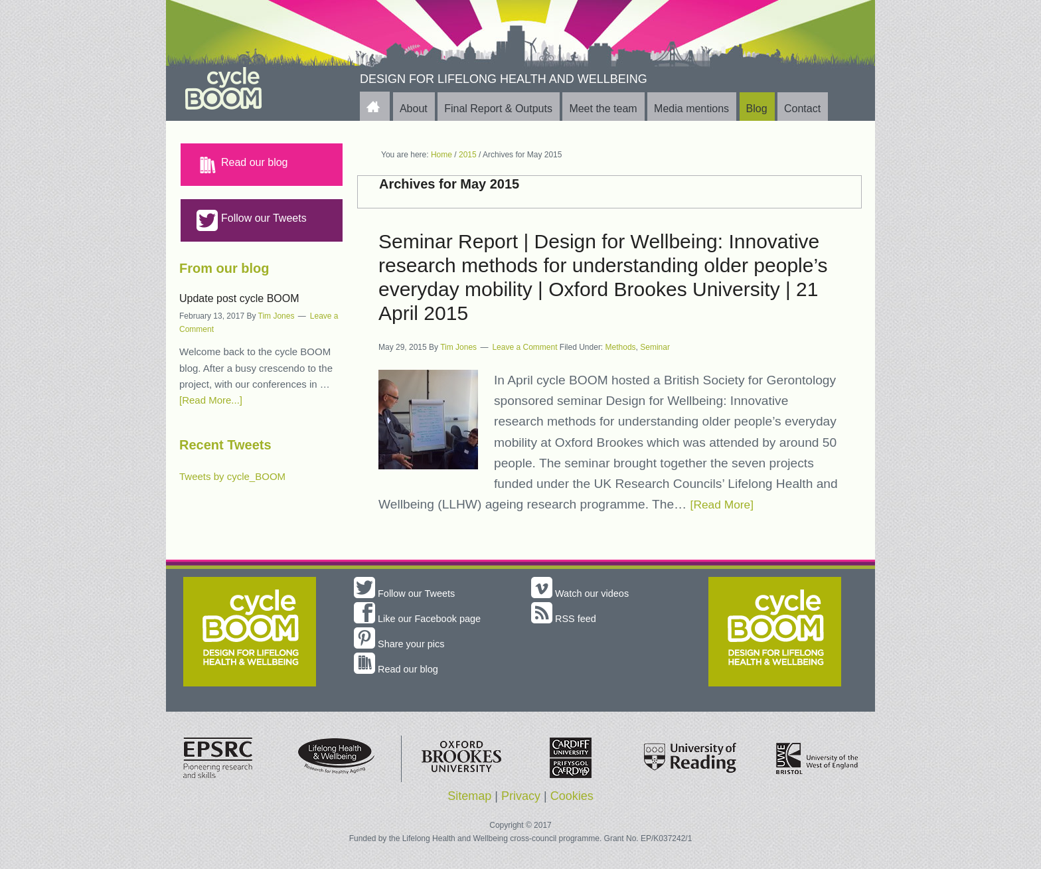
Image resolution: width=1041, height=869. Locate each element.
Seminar (655, 347)
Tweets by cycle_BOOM (232, 476)
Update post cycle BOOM (239, 298)
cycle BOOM (248, 89)
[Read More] (725, 504)
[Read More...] (210, 400)
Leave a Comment (524, 347)
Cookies (572, 796)
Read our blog (242, 164)
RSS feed (566, 618)
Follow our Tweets (252, 220)
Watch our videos (584, 593)
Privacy (520, 796)
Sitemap (469, 796)
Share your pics (403, 643)
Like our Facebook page (423, 618)
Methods (620, 347)
